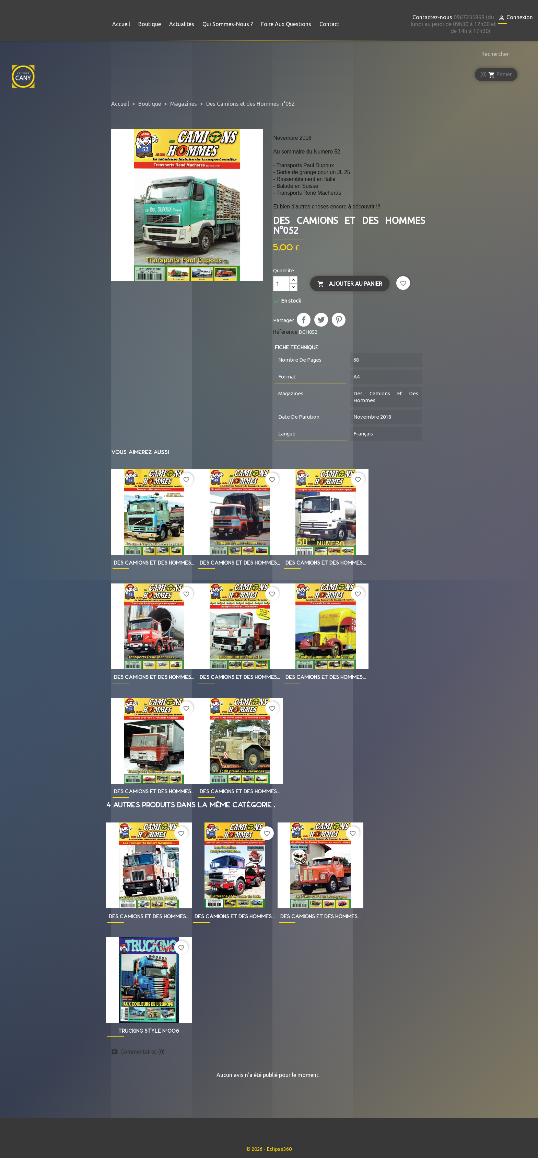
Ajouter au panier (349, 284)
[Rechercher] (493, 54)
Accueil (121, 24)
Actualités (181, 24)
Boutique (149, 24)
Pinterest (339, 320)
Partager (304, 320)
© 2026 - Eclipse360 (269, 1149)
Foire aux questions (286, 24)
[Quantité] (281, 283)
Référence (285, 332)
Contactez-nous (432, 17)
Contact (329, 24)
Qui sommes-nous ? (227, 24)
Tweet (321, 320)
